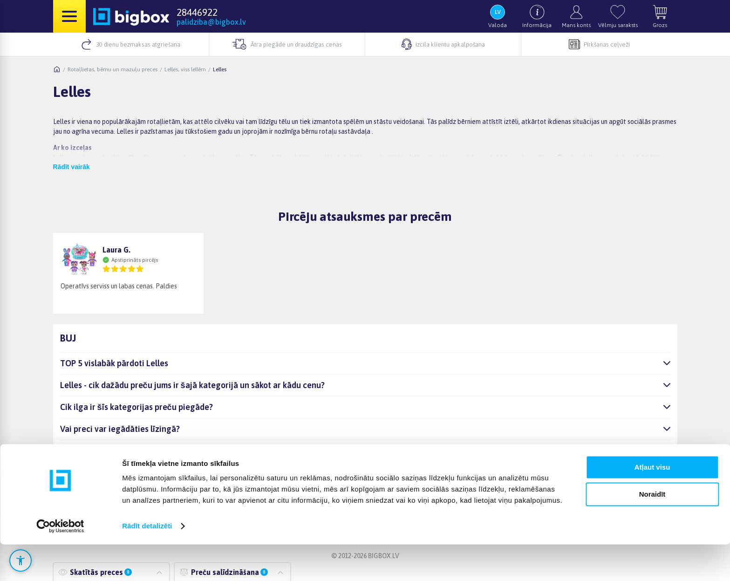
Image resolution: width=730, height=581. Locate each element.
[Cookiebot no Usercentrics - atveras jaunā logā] (60, 563)
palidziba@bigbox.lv (211, 22)
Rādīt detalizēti (147, 563)
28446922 (197, 12)
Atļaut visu (652, 504)
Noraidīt (652, 531)
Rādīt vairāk (71, 167)
